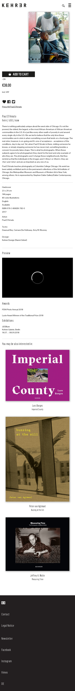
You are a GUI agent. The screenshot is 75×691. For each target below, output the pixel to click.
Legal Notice (7, 625)
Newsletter (7, 638)
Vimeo (4, 672)
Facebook (6, 650)
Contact (5, 614)
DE (2, 683)
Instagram (6, 661)
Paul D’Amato (8, 220)
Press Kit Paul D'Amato (12, 106)
